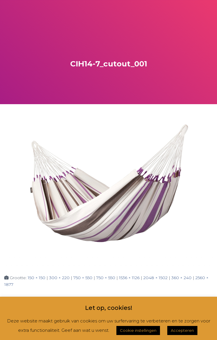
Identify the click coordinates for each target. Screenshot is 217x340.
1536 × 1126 (129, 277)
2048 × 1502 (155, 277)
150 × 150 (36, 277)
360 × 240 (181, 277)
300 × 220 (59, 277)
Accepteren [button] (182, 330)
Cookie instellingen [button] (138, 330)
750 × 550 (82, 277)
